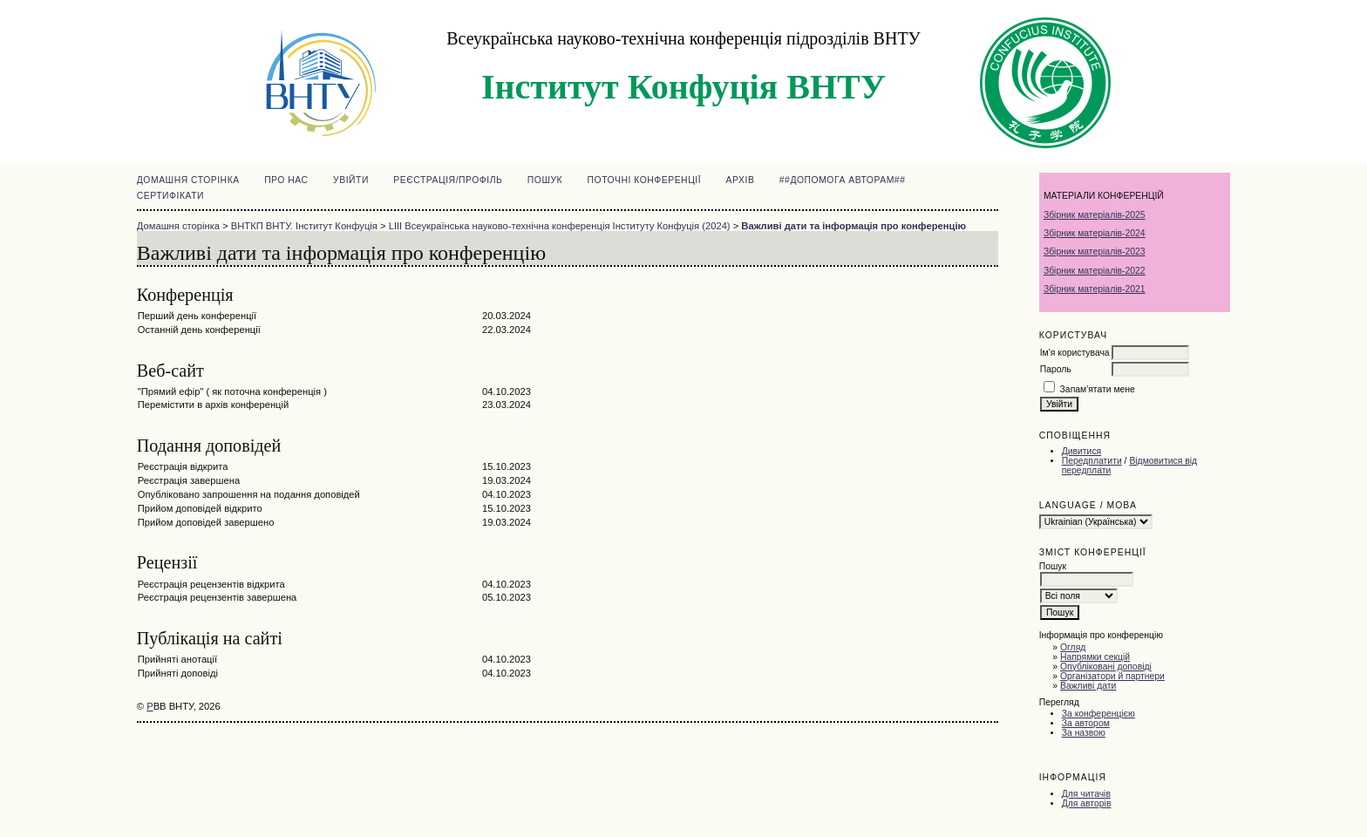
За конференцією (1098, 713)
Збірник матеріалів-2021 (1095, 289)
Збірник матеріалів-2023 (1095, 251)
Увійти (351, 180)
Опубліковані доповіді (1106, 666)
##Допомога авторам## (842, 180)
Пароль (1055, 369)
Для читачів (1086, 794)
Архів (740, 180)
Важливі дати (1088, 686)
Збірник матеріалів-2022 (1095, 271)
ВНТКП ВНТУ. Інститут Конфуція (304, 226)
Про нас (286, 180)
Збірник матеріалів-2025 (1095, 215)
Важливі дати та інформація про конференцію (853, 226)
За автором (1086, 723)
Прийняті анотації (177, 659)
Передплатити (1092, 461)
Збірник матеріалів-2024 (1095, 233)
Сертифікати (170, 196)
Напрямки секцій (1095, 657)
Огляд (1072, 647)
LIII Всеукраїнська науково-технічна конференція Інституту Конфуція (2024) (560, 226)
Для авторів (1087, 803)
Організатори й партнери (1112, 676)
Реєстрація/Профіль (447, 180)
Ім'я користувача (1075, 352)
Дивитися (1082, 451)
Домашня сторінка (188, 180)
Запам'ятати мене (1097, 389)
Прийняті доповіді (178, 673)
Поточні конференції (645, 180)
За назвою (1083, 733)
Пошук (544, 180)
